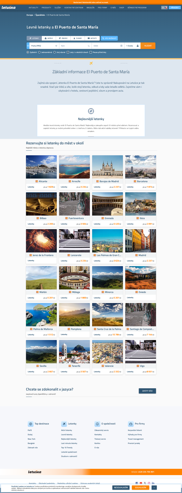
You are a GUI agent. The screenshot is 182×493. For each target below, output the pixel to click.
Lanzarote (76, 255)
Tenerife (76, 365)
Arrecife (76, 181)
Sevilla (43, 365)
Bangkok (31, 443)
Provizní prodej (134, 443)
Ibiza (142, 218)
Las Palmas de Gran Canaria (109, 255)
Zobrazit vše (33, 447)
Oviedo (142, 292)
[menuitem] (33, 7)
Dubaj (30, 434)
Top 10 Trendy (66, 447)
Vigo (142, 365)
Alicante (43, 181)
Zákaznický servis (101, 430)
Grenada (109, 218)
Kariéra (97, 443)
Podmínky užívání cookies (67, 483)
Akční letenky (66, 430)
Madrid (142, 255)
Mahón (43, 292)
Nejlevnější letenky (68, 439)
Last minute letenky (69, 443)
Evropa (30, 15)
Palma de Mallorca (43, 329)
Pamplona (76, 329)
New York (31, 439)
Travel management (136, 439)
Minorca (109, 292)
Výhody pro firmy (135, 434)
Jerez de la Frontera (43, 255)
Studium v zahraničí (69, 456)
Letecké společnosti (69, 452)
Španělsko (40, 15)
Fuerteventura (76, 218)
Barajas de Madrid (109, 181)
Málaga (76, 292)
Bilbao (43, 218)
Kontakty (98, 434)
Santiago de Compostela (142, 329)
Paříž (30, 430)
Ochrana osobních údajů (90, 483)
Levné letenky (66, 434)
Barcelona (142, 181)
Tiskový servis (100, 439)
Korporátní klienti (135, 430)
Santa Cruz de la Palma (109, 329)
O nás (96, 447)
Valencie (109, 365)
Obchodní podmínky (47, 483)
